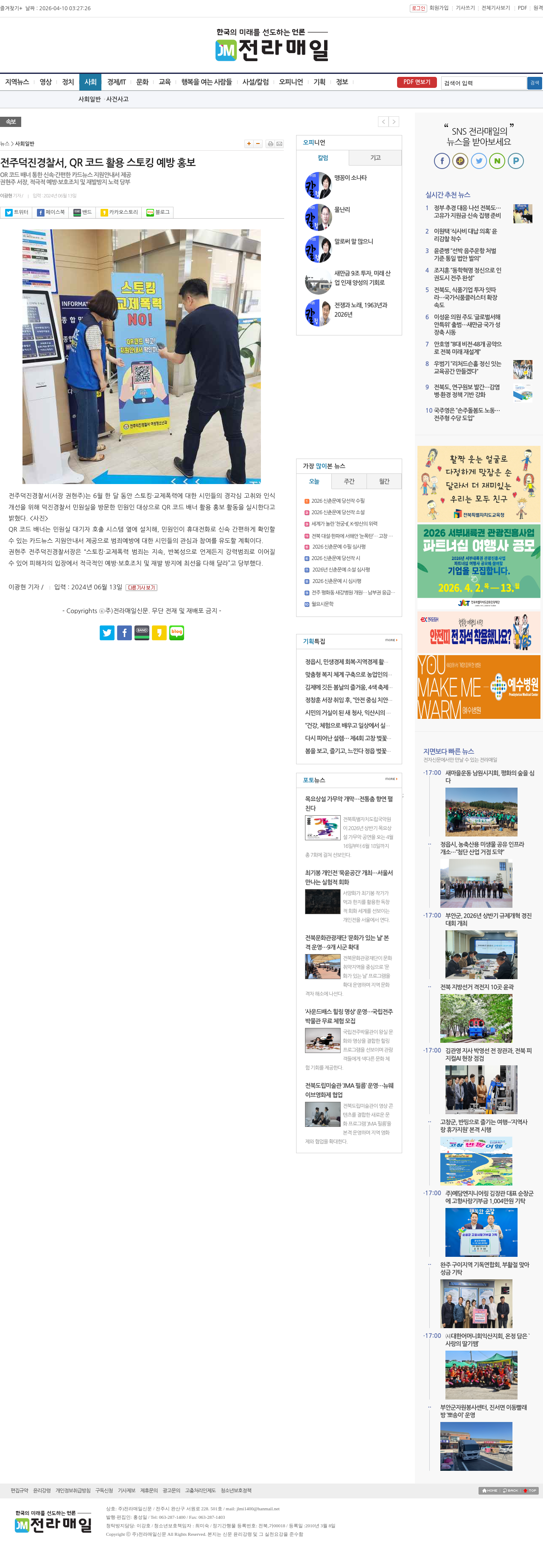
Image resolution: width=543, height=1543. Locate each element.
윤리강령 (41, 1490)
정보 (342, 82)
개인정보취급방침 (73, 1490)
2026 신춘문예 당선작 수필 (337, 501)
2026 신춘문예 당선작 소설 (337, 512)
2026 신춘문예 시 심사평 (336, 581)
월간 (384, 481)
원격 (538, 8)
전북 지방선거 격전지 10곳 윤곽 (477, 987)
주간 (349, 481)
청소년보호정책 (236, 1490)
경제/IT (116, 82)
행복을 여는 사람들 (206, 82)
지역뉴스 (17, 82)
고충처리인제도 (200, 1490)
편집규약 (19, 1490)
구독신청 (104, 1490)
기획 (319, 82)
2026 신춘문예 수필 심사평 (338, 546)
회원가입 (438, 8)
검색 (534, 83)
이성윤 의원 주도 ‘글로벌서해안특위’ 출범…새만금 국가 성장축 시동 (467, 324)
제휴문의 (149, 1490)
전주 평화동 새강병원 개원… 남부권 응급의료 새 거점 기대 (367, 592)
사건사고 (117, 99)
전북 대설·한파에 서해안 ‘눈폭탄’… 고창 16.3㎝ (356, 536)
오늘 (314, 481)
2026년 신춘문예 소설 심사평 (340, 569)
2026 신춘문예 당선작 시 (335, 558)
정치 (68, 82)
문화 (142, 82)
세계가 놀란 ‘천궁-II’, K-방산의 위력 (344, 524)
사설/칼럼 (256, 82)
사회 (90, 82)
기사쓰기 (465, 8)
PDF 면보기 (417, 82)
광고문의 (171, 1490)
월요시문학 (322, 604)
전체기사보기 (495, 8)
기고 (375, 158)
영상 (45, 82)
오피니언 (291, 82)
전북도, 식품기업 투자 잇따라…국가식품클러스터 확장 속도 (465, 297)
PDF (522, 8)
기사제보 (126, 1490)
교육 (165, 82)
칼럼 (323, 158)
